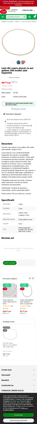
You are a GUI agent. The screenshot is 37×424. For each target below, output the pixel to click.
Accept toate (18, 415)
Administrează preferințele (18, 420)
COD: (3, 97)
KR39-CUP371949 (19, 97)
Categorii (2, 16)
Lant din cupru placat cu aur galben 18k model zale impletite (10, 345)
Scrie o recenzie (14, 77)
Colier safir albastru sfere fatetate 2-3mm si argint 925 (27, 302)
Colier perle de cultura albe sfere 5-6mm (10, 302)
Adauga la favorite (18, 109)
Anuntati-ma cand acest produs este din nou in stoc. (17, 104)
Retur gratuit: (6, 93)
